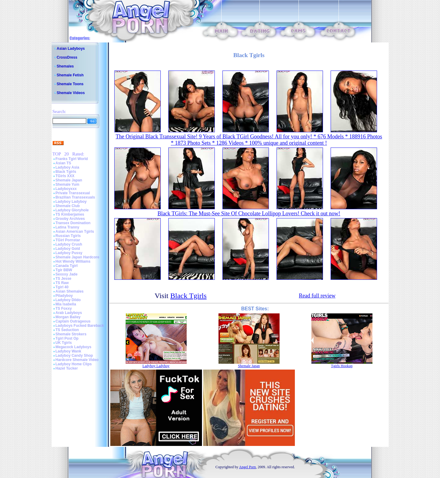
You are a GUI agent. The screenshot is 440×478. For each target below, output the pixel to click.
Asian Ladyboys (71, 48)
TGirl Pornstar (68, 240)
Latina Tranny (67, 227)
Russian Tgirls (68, 236)
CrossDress (67, 57)
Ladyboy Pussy (69, 253)
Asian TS (63, 163)
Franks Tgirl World (72, 159)
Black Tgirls (66, 172)
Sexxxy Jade (67, 274)
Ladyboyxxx (66, 189)
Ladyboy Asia (67, 167)
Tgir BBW (64, 270)
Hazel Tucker (67, 368)
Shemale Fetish (70, 75)
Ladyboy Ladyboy (71, 201)
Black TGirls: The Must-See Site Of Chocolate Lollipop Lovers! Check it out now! (248, 213)
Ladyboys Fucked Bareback (80, 325)
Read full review (317, 296)
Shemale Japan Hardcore (77, 257)
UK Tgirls (64, 343)
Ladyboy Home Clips (74, 364)
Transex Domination (73, 223)
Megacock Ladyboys (73, 347)
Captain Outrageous (73, 321)
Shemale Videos (71, 93)
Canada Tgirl (67, 266)
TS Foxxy (64, 308)
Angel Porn (247, 467)
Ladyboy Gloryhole (72, 210)
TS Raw (62, 283)
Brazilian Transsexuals (75, 197)
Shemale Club (68, 206)
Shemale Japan (69, 180)
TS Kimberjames (70, 214)
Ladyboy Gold (68, 248)
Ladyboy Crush (69, 244)
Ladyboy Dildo (68, 300)
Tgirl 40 (62, 287)
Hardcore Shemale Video (77, 360)
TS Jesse (64, 278)
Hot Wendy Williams (73, 261)
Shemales (65, 66)
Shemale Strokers (71, 334)
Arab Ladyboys (69, 313)
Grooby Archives (70, 219)
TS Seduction (67, 330)
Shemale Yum (67, 184)
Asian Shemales (70, 291)
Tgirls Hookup (341, 366)
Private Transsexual (73, 193)
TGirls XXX (65, 176)
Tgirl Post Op (67, 338)
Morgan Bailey (68, 317)
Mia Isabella (66, 304)
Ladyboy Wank (68, 351)
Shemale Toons (70, 84)
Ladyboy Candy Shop (74, 355)
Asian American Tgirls (75, 231)
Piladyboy (64, 296)
